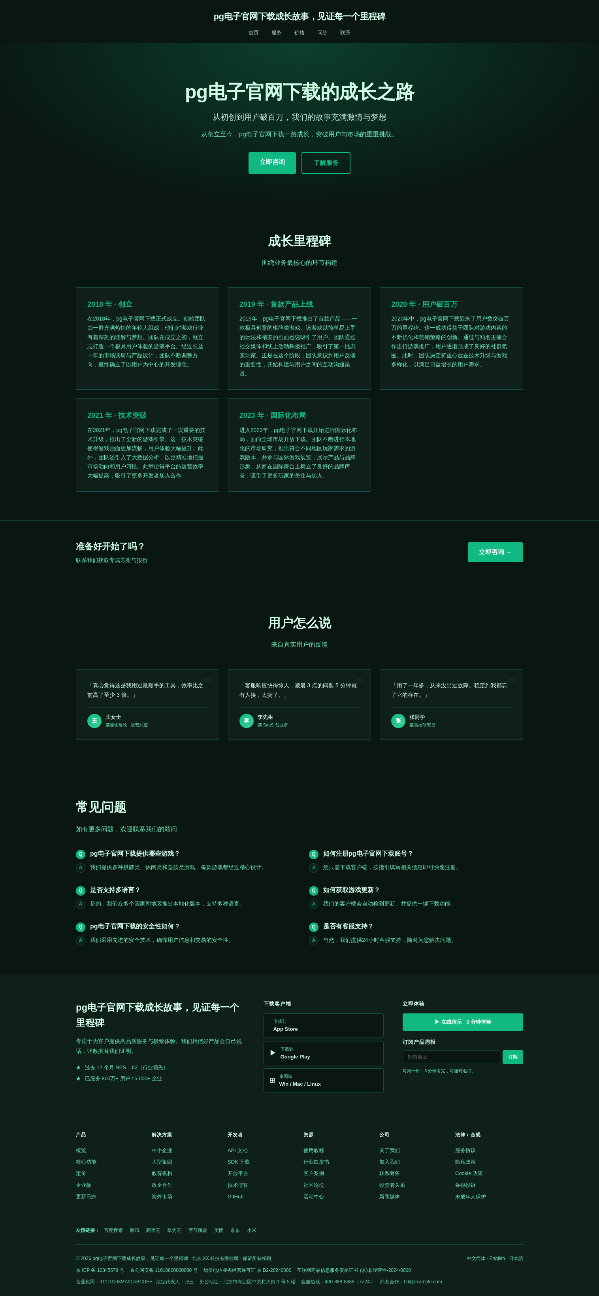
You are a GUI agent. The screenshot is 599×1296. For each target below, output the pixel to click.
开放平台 (238, 1173)
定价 (81, 1173)
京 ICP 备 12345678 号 (100, 1270)
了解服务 (326, 162)
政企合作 (162, 1185)
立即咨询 (272, 161)
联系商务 (389, 1173)
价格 (299, 33)
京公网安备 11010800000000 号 (164, 1270)
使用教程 (313, 1150)
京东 (235, 1230)
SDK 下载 (239, 1162)
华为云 (174, 1230)
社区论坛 (313, 1185)
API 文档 (238, 1150)
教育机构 (162, 1173)
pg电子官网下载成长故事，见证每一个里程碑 (299, 16)
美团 (219, 1230)
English (497, 1258)
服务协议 (465, 1150)
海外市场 (162, 1197)
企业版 (83, 1185)
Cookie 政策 (469, 1173)
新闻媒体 (389, 1197)
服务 (276, 33)
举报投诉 (465, 1185)
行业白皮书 (316, 1162)
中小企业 (162, 1150)
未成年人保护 (470, 1197)
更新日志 (86, 1197)
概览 (81, 1150)
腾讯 (134, 1230)
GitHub (235, 1197)
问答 (322, 33)
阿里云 (153, 1230)
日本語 (516, 1258)
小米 (251, 1230)
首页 (254, 33)
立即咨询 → (495, 552)
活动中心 (313, 1197)
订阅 (513, 1057)
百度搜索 (113, 1230)
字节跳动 (197, 1230)
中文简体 (476, 1258)
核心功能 (86, 1162)
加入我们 (389, 1162)
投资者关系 (392, 1185)
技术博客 (238, 1185)
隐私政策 (465, 1162)
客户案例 (313, 1173)
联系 (345, 33)
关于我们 (389, 1150)
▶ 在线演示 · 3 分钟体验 (463, 1022)
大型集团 (162, 1162)
